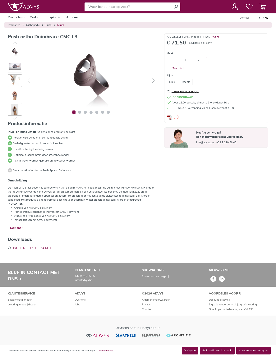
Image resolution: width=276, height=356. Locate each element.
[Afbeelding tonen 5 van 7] (96, 112)
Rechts (186, 82)
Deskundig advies (219, 300)
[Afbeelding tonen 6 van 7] (102, 112)
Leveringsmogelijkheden (22, 304)
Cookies (146, 309)
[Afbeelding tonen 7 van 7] (108, 112)
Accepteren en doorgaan (253, 350)
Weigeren (190, 350)
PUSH (215, 37)
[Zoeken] (176, 6)
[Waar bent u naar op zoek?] (128, 6)
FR (260, 18)
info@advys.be (205, 142)
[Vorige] (29, 81)
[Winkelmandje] (262, 7)
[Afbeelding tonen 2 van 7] (79, 112)
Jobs (77, 304)
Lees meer (16, 228)
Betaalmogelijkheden (20, 300)
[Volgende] (153, 81)
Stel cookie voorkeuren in (217, 350)
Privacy (146, 304)
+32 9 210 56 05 (226, 142)
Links (172, 82)
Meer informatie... (105, 350)
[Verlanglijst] (249, 7)
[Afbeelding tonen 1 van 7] (73, 112)
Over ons (80, 300)
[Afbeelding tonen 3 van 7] (85, 112)
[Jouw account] (235, 7)
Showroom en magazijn (156, 276)
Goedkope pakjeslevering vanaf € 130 (231, 309)
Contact (244, 18)
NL (266, 18)
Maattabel (175, 68)
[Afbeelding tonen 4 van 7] (91, 112)
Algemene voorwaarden (156, 300)
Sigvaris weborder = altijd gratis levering (233, 304)
